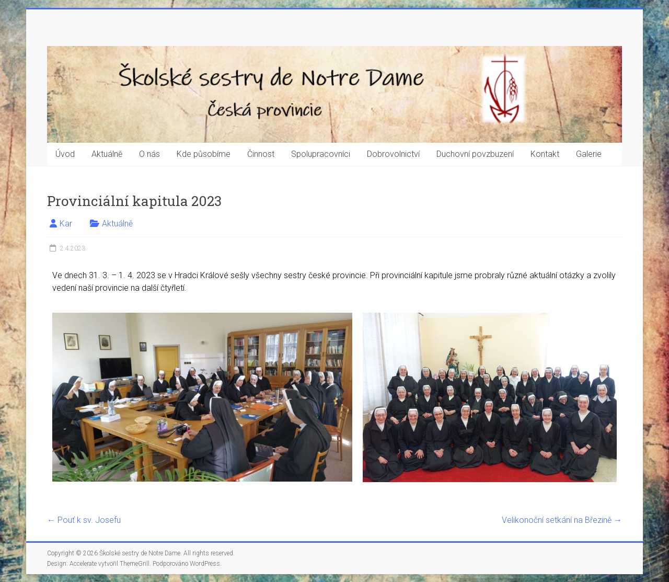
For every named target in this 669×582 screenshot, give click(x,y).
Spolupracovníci (320, 154)
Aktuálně (106, 154)
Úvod (65, 154)
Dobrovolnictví (393, 154)
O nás (149, 154)
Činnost (260, 154)
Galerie (589, 154)
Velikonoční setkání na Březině (562, 520)
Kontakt (544, 154)
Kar (66, 224)
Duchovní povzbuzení (475, 154)
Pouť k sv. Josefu (84, 520)
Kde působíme (203, 154)
